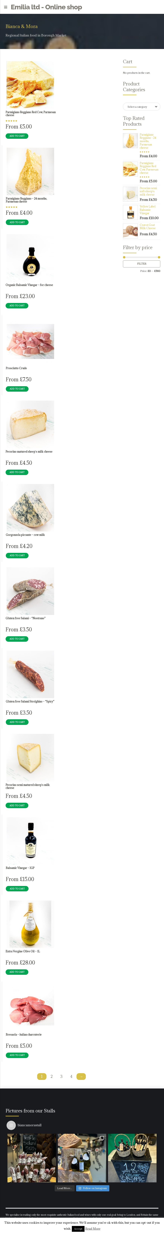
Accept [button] (78, 1228)
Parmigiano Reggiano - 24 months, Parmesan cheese (148, 141)
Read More (92, 1228)
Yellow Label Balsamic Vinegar (148, 210)
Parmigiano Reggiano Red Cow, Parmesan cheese (31, 114)
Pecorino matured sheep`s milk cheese (29, 451)
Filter (141, 263)
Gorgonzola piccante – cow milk (25, 535)
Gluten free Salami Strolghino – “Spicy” (30, 701)
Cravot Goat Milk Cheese (148, 226)
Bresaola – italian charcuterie (24, 1034)
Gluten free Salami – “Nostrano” (26, 618)
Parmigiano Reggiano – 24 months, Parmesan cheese (26, 200)
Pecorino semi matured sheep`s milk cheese (28, 786)
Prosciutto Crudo (16, 368)
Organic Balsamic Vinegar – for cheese (29, 285)
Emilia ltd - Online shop (46, 7)
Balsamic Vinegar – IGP (20, 868)
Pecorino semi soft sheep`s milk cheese (148, 191)
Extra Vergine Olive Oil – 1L (23, 951)
